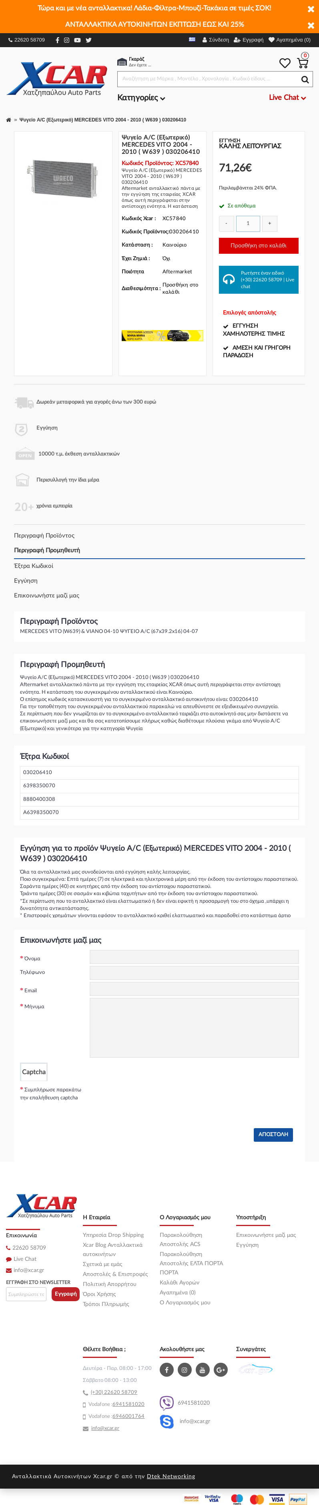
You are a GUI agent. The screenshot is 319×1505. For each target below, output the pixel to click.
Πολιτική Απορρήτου (109, 1284)
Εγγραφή (66, 1294)
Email (30, 990)
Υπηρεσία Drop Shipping (113, 1235)
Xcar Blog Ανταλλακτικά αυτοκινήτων (112, 1249)
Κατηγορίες (141, 98)
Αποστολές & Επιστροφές (115, 1274)
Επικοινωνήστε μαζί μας (46, 596)
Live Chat (25, 1259)
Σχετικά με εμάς (102, 1264)
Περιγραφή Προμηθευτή (47, 550)
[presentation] (150, 1096)
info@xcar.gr (29, 1270)
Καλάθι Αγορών (179, 1283)
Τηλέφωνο (32, 972)
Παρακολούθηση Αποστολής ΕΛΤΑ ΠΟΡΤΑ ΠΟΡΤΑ (191, 1264)
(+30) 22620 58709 (261, 279)
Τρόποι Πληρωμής (106, 1304)
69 (115, 1404)
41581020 (131, 1404)
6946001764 (128, 1416)
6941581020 (185, 1403)
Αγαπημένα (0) (178, 1293)
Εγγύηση (26, 581)
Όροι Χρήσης (99, 1294)
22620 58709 (26, 40)
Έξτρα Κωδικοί (33, 566)
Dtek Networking (171, 1476)
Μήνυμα (34, 1006)
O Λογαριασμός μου (185, 1303)
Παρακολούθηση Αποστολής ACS (181, 1239)
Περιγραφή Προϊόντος (44, 536)
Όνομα (32, 959)
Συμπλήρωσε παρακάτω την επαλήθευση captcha (50, 1094)
